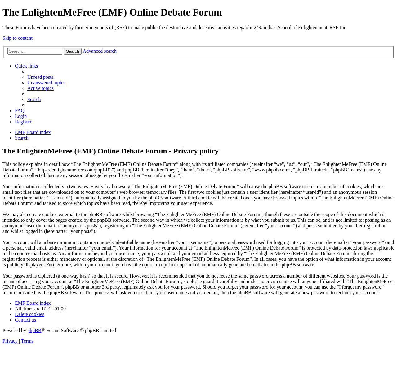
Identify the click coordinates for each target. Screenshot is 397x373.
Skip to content (17, 38)
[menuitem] (40, 77)
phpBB (34, 330)
